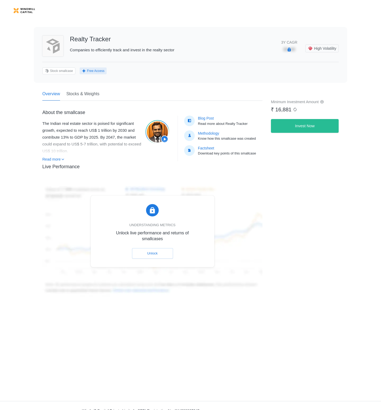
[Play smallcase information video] (157, 132)
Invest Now (305, 126)
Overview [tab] (51, 96)
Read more (53, 159)
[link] (24, 10)
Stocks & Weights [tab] (82, 94)
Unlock (152, 253)
